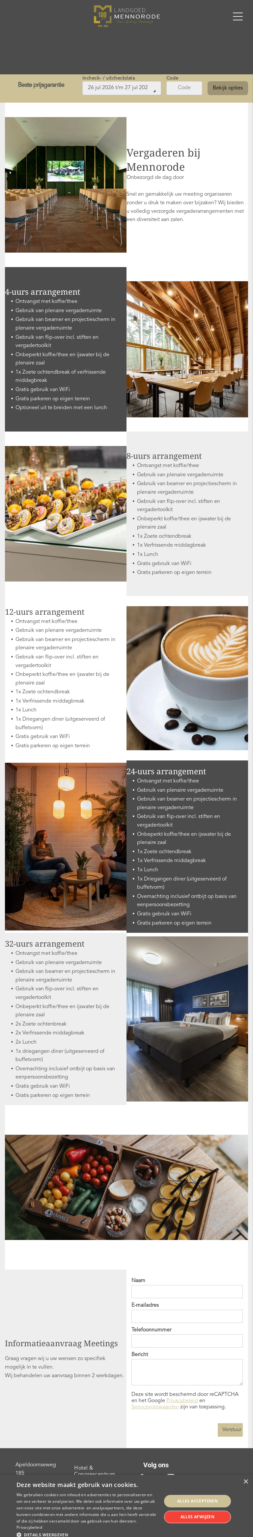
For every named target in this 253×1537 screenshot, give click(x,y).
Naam (138, 1280)
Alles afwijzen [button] (198, 1517)
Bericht (139, 1354)
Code (172, 78)
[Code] (184, 88)
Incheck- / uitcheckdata (108, 78)
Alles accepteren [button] (197, 1501)
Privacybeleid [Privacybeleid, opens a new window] (29, 1527)
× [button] (245, 1481)
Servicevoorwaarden (155, 1407)
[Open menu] (238, 16)
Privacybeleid (182, 1400)
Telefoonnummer (151, 1330)
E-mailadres (145, 1305)
